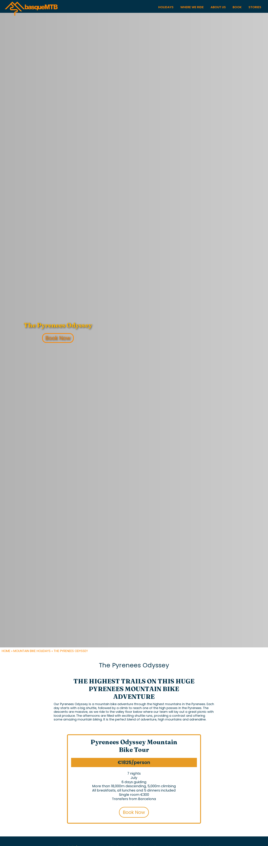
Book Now (57, 338)
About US (218, 7)
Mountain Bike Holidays (32, 651)
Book (237, 7)
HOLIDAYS (165, 7)
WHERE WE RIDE (192, 7)
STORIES (255, 7)
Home (6, 651)
